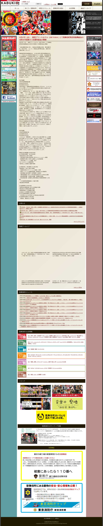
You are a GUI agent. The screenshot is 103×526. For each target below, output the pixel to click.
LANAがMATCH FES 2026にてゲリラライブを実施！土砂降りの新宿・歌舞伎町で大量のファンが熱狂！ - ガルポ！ (53, 316)
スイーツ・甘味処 (76, 337)
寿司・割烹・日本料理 (36, 335)
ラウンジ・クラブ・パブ (53, 342)
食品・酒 (54, 361)
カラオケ (33, 354)
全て (29, 335)
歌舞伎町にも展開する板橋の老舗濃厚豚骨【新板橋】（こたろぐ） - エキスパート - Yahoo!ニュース (49, 318)
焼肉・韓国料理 (53, 337)
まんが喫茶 (65, 337)
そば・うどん (45, 335)
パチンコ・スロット (36, 356)
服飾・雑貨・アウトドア (36, 361)
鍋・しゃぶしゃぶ (72, 335)
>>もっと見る (78, 287)
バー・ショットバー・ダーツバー (39, 342)
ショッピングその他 (61, 361)
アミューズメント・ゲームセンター (62, 354)
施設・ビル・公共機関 (36, 374)
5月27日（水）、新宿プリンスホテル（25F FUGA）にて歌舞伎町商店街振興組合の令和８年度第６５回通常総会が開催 (49, 210)
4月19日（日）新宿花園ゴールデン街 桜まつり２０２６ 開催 (36, 219)
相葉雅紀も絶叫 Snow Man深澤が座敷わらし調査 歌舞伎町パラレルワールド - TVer (45, 323)
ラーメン (41, 337)
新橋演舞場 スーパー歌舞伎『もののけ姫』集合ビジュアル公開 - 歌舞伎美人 (43, 296)
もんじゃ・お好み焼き (61, 335)
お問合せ (47, 4)
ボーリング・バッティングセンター (44, 354)
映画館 (32, 349)
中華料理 (46, 337)
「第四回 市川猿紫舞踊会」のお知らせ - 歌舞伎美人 (38, 297)
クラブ (34, 343)
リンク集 (53, 4)
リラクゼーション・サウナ (41, 368)
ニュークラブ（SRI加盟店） (66, 342)
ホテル (32, 368)
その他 (43, 374)
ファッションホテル (57, 368)
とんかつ (60, 337)
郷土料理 (79, 335)
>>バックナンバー (79, 221)
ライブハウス (41, 349)
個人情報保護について (49, 518)
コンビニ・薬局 (47, 361)
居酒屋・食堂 (52, 335)
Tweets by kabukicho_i (8, 101)
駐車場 (50, 368)
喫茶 (70, 337)
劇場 (36, 349)
